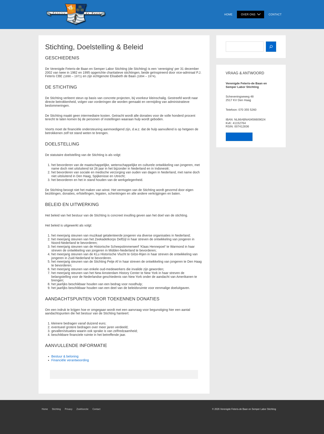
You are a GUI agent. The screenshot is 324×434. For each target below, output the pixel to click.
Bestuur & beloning (65, 356)
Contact (275, 14)
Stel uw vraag (239, 137)
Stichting (56, 409)
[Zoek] (271, 47)
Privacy (68, 409)
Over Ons (251, 14)
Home (228, 14)
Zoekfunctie (82, 409)
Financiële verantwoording (70, 360)
